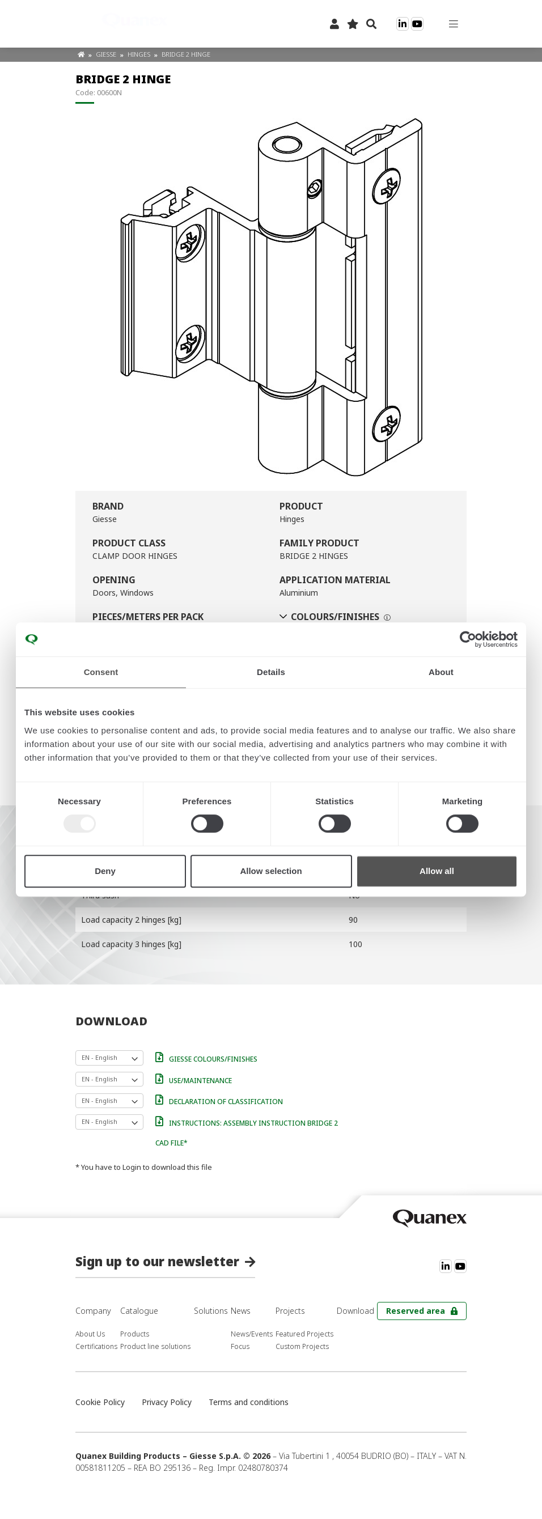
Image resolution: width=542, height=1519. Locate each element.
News (241, 1310)
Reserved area (415, 1310)
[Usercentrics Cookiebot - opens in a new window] (468, 639)
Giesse (107, 54)
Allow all (437, 871)
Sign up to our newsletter (157, 1261)
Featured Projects (304, 1334)
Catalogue (139, 1310)
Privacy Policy (167, 1402)
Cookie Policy (100, 1402)
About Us (90, 1334)
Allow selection (271, 871)
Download (355, 1310)
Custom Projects (302, 1346)
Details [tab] (271, 672)
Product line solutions (155, 1346)
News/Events (252, 1334)
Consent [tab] (101, 672)
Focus (240, 1346)
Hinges (140, 54)
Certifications (96, 1346)
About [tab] (441, 672)
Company (93, 1310)
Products (134, 1334)
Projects (290, 1310)
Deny (105, 871)
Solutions (211, 1310)
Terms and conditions (249, 1402)
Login (131, 1167)
